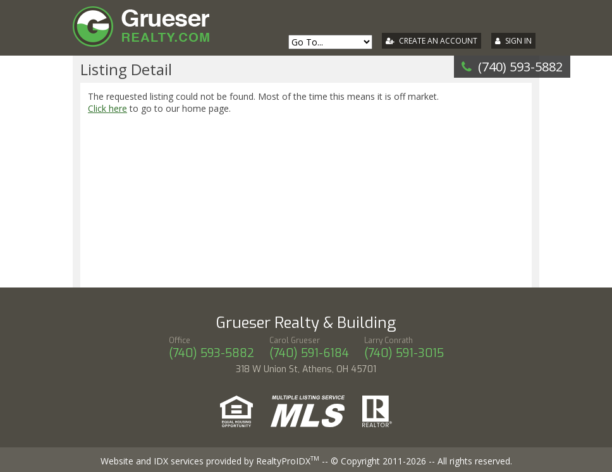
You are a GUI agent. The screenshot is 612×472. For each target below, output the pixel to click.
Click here (107, 108)
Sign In (518, 40)
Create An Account (438, 40)
